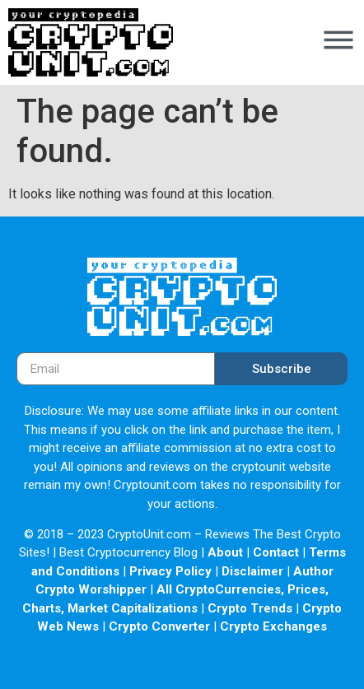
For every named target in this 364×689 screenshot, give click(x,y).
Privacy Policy (170, 571)
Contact (276, 552)
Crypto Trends (250, 608)
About (225, 552)
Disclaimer (252, 571)
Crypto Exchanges (273, 626)
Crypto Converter (159, 626)
